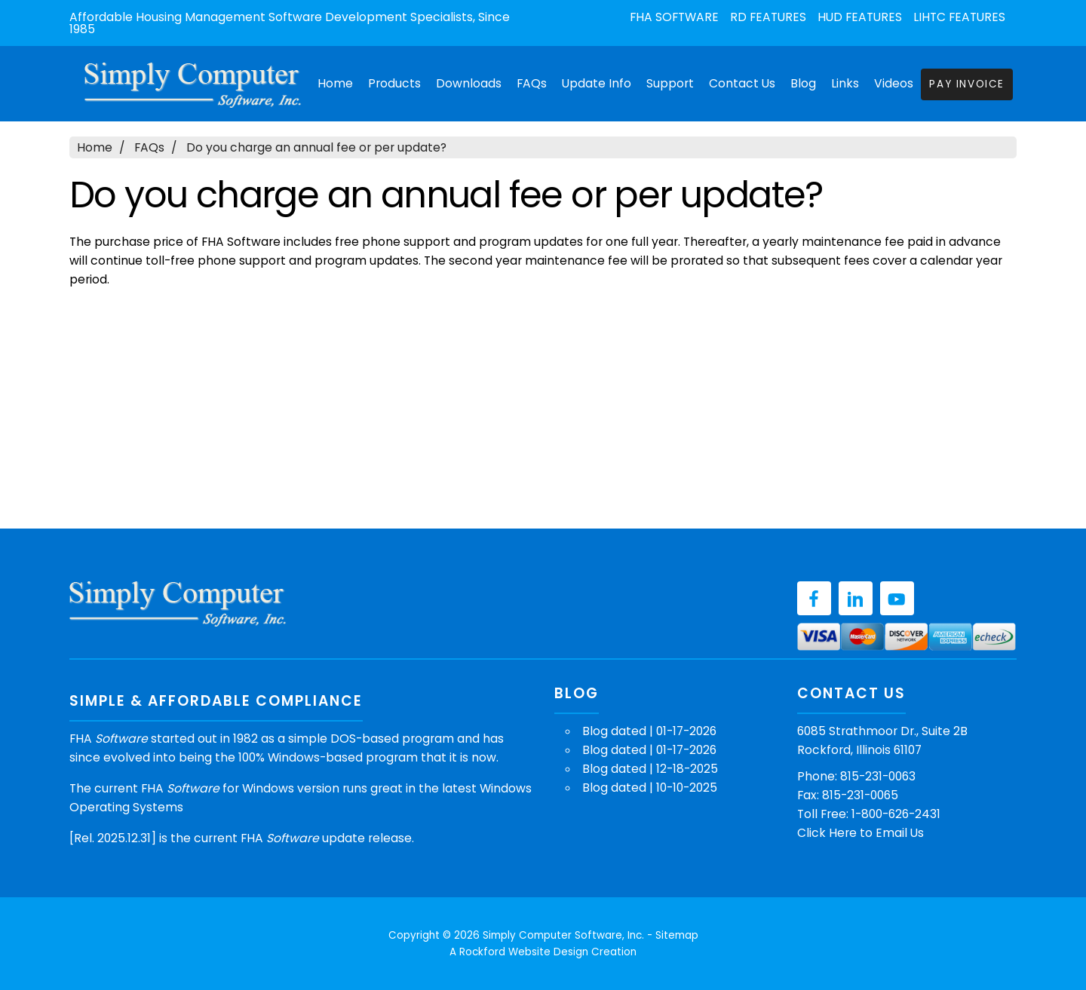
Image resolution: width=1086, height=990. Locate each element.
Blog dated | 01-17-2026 (649, 731)
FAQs (532, 83)
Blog (803, 83)
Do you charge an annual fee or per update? (316, 147)
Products (394, 83)
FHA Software (674, 17)
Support (670, 83)
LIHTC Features (959, 17)
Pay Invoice (967, 84)
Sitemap (676, 935)
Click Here (827, 833)
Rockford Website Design (523, 952)
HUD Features (860, 17)
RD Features (768, 17)
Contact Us (742, 83)
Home (335, 83)
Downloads (469, 83)
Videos (893, 83)
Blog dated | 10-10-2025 (649, 787)
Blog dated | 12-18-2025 (650, 769)
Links (845, 83)
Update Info (596, 83)
